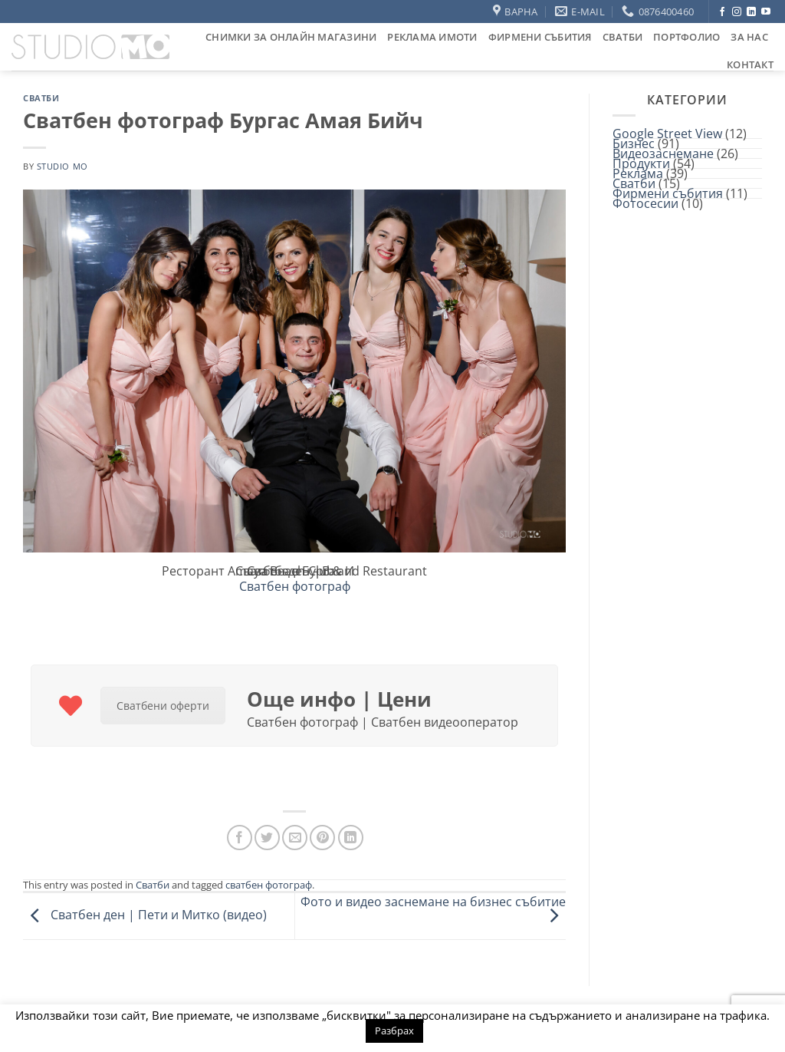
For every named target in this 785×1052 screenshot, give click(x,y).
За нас (749, 37)
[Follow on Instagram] (736, 12)
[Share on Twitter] (267, 837)
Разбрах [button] (394, 1030)
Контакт (750, 64)
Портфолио (686, 37)
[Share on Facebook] (239, 837)
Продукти (641, 163)
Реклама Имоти (432, 37)
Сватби (623, 37)
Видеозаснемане (663, 153)
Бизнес (634, 143)
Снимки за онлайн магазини (290, 37)
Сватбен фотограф (294, 586)
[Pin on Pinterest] (322, 837)
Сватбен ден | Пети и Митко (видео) (145, 914)
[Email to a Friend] (294, 837)
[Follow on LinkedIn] (751, 12)
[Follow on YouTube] (765, 12)
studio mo (62, 166)
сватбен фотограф (268, 885)
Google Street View (667, 133)
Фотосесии (645, 203)
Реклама (638, 173)
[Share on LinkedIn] (350, 837)
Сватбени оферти (163, 705)
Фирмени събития (540, 37)
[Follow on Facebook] (722, 12)
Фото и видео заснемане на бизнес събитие (433, 908)
